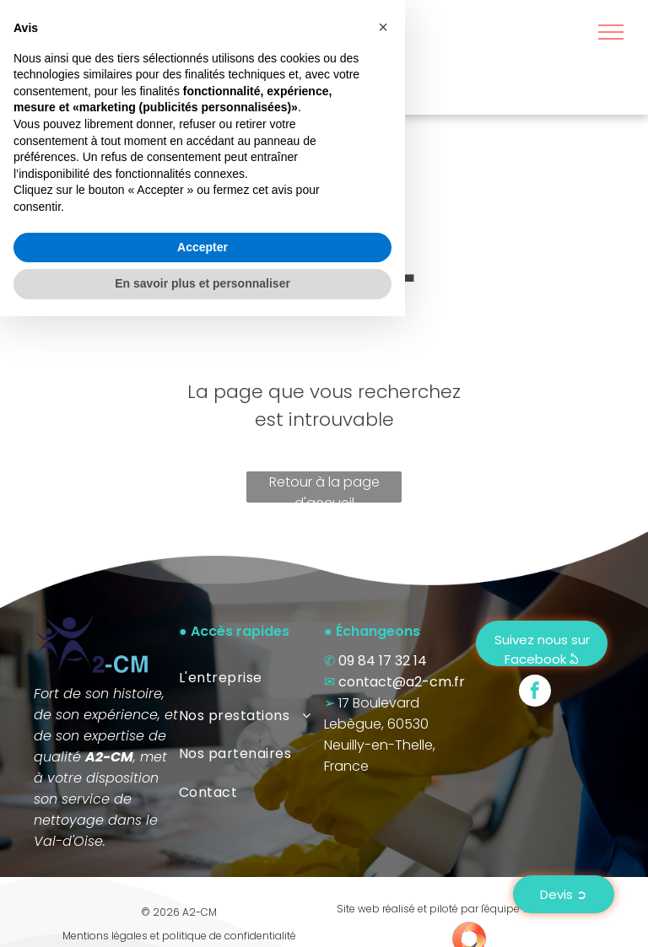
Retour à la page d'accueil (324, 487)
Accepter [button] (202, 878)
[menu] (611, 32)
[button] (383, 657)
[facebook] (535, 693)
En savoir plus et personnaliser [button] (202, 914)
